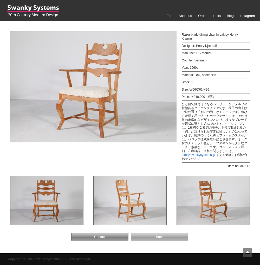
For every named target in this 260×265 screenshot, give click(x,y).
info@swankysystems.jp (198, 155)
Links (217, 16)
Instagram (247, 16)
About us (185, 16)
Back (159, 237)
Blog (230, 16)
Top (169, 16)
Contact (100, 237)
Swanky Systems (33, 10)
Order (202, 16)
